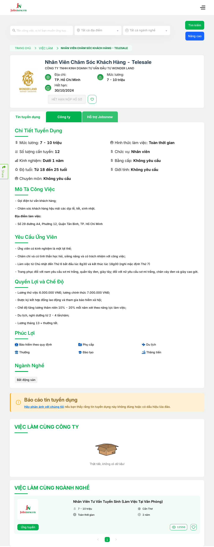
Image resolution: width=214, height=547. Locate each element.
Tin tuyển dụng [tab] (27, 117)
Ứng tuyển (28, 527)
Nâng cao (194, 36)
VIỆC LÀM (52, 48)
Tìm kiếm (194, 25)
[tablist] (107, 117)
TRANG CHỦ (28, 48)
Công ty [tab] (63, 117)
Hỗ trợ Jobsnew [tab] (100, 117)
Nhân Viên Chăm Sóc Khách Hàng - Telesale (101, 48)
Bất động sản (26, 380)
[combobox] (98, 30)
